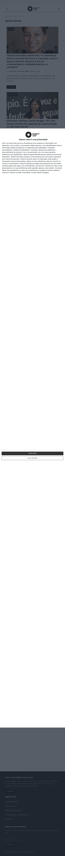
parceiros (20, 143)
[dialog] (32, 428)
